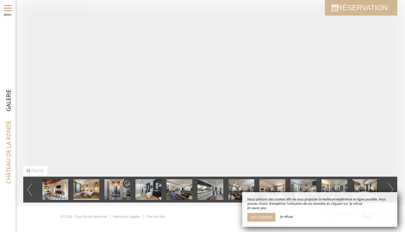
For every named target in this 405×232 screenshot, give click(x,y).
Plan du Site (156, 210)
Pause (35, 164)
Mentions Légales (126, 210)
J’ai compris (261, 217)
